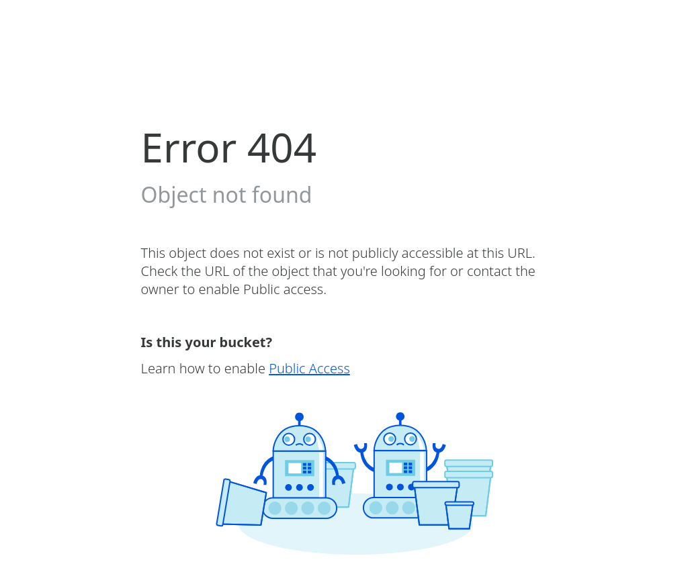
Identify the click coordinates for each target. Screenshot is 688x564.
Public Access (309, 368)
